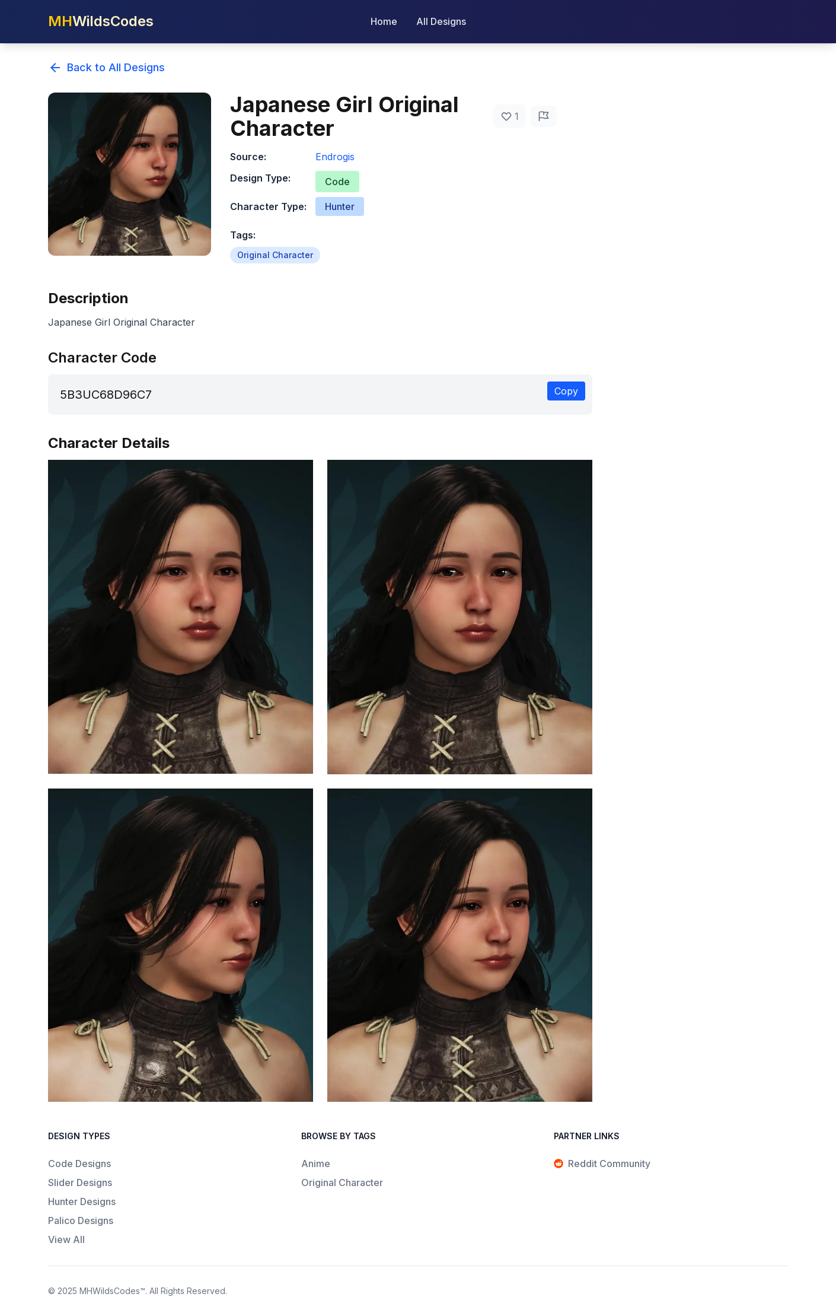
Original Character (275, 255)
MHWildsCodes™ (112, 1291)
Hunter (340, 206)
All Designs (441, 21)
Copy (566, 391)
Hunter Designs (82, 1201)
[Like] (509, 116)
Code (337, 181)
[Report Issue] (544, 116)
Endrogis (335, 157)
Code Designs (79, 1163)
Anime (315, 1163)
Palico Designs (80, 1220)
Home (384, 21)
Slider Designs (80, 1182)
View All (66, 1239)
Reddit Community (602, 1163)
